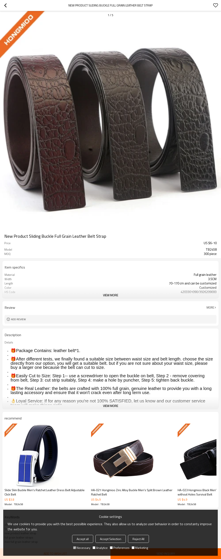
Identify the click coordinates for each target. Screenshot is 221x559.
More (210, 307)
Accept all (83, 539)
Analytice (100, 547)
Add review (18, 319)
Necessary (81, 547)
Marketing (140, 547)
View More (110, 295)
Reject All (138, 539)
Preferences (119, 547)
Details (9, 342)
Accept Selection (110, 539)
